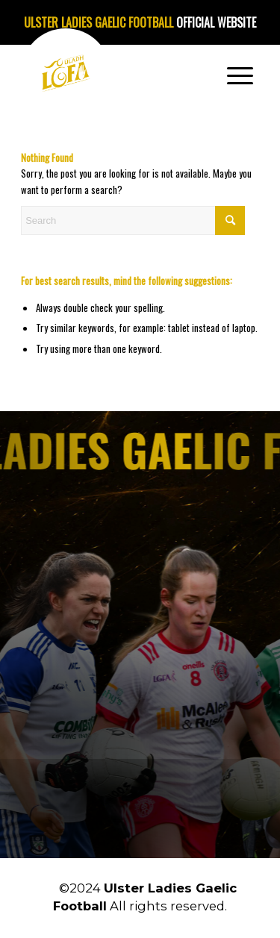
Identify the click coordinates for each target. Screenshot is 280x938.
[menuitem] (240, 74)
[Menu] (240, 74)
